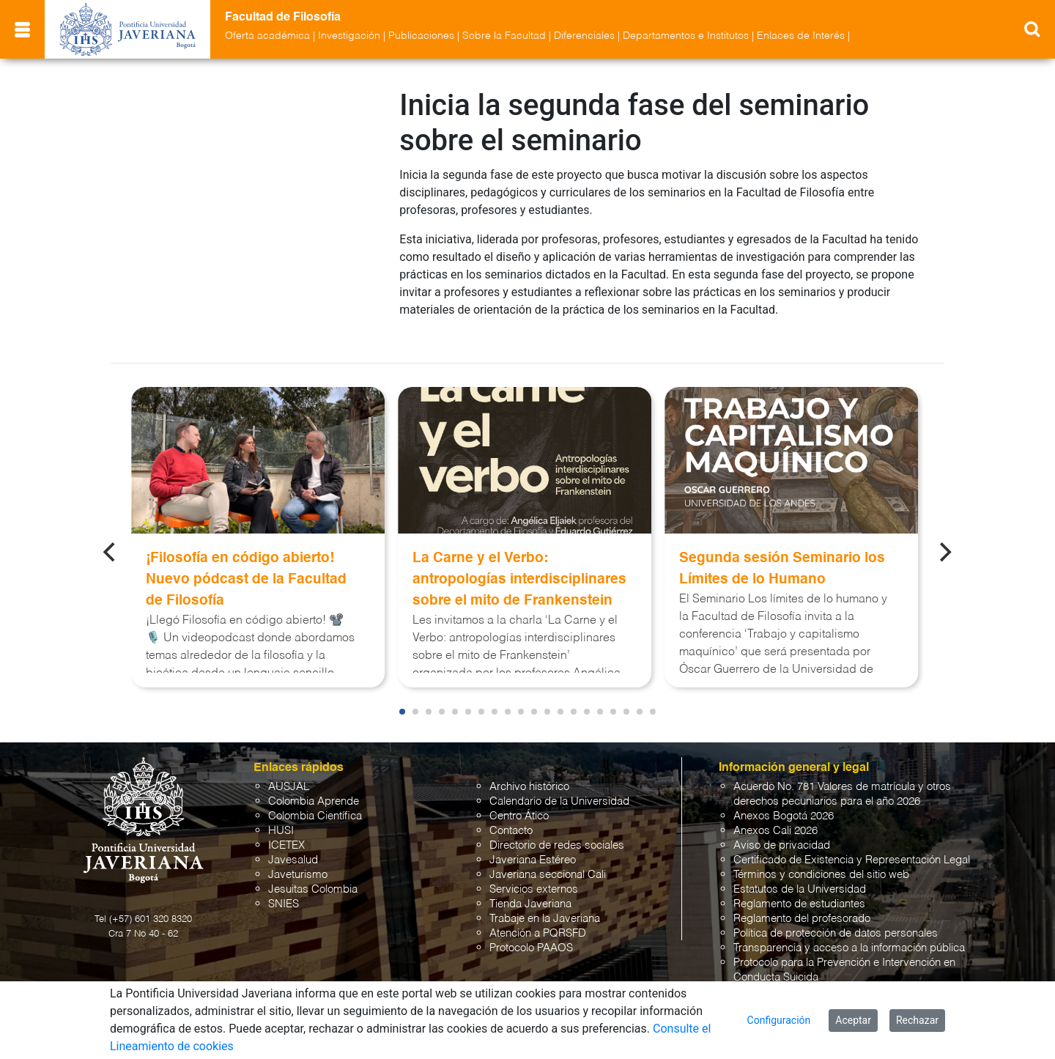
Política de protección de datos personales (835, 920)
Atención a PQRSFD (537, 920)
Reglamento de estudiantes (799, 890)
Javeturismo (297, 861)
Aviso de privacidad (781, 832)
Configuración (779, 1020)
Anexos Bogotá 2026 (783, 802)
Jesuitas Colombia (313, 876)
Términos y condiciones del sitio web (821, 861)
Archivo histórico (529, 773)
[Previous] (111, 539)
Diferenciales (584, 36)
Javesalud (293, 846)
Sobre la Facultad (504, 36)
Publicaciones (421, 36)
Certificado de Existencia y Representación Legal (851, 846)
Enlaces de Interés (801, 36)
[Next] (944, 539)
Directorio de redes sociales (556, 832)
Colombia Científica (315, 802)
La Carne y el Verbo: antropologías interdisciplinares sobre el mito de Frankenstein (519, 566)
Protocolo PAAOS (531, 934)
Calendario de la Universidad (559, 788)
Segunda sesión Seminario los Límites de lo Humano (782, 555)
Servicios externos (533, 876)
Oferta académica (267, 36)
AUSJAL (288, 773)
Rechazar (917, 1020)
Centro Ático (519, 802)
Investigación (349, 36)
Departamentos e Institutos (686, 36)
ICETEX (286, 832)
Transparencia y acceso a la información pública (849, 934)
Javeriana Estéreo (532, 846)
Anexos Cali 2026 (775, 817)
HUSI (281, 817)
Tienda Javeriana (530, 890)
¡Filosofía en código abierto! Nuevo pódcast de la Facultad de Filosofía (246, 566)
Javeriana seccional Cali (547, 861)
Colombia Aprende (313, 788)
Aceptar (853, 1020)
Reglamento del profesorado (801, 905)
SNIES (283, 890)
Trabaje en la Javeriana (544, 905)
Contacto (511, 817)
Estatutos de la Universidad (799, 876)
